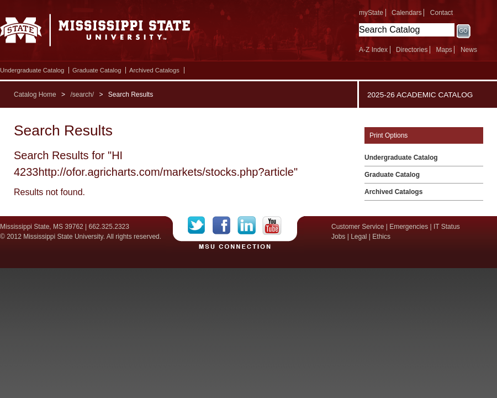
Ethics (381, 236)
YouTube (272, 225)
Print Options (388, 135)
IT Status (446, 227)
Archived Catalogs (154, 70)
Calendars (407, 13)
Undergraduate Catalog (32, 70)
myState (371, 13)
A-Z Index (373, 50)
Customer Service (357, 227)
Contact (441, 13)
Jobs (338, 236)
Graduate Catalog (96, 70)
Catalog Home (35, 94)
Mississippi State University (95, 33)
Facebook (225, 225)
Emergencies (408, 227)
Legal (359, 236)
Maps (444, 50)
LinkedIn (249, 225)
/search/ (82, 94)
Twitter (200, 225)
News (469, 50)
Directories (411, 50)
